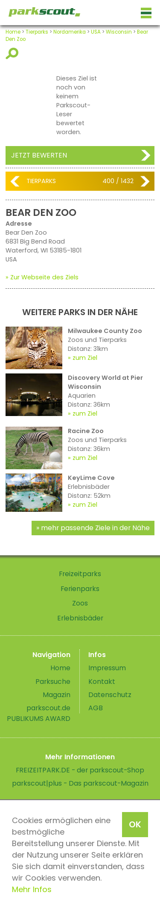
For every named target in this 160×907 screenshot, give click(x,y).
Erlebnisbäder (80, 618)
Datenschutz (109, 695)
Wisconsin (119, 32)
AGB (95, 708)
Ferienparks (80, 589)
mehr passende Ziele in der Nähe (95, 528)
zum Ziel (85, 357)
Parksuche (52, 681)
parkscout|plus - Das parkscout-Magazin (80, 783)
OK (135, 824)
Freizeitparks (80, 574)
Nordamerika (69, 32)
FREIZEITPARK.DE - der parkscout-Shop (80, 770)
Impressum (107, 668)
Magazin (56, 695)
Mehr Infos (32, 889)
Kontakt (101, 681)
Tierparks (37, 32)
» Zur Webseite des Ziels (42, 277)
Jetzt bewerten (39, 155)
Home (13, 32)
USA (96, 32)
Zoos (80, 603)
